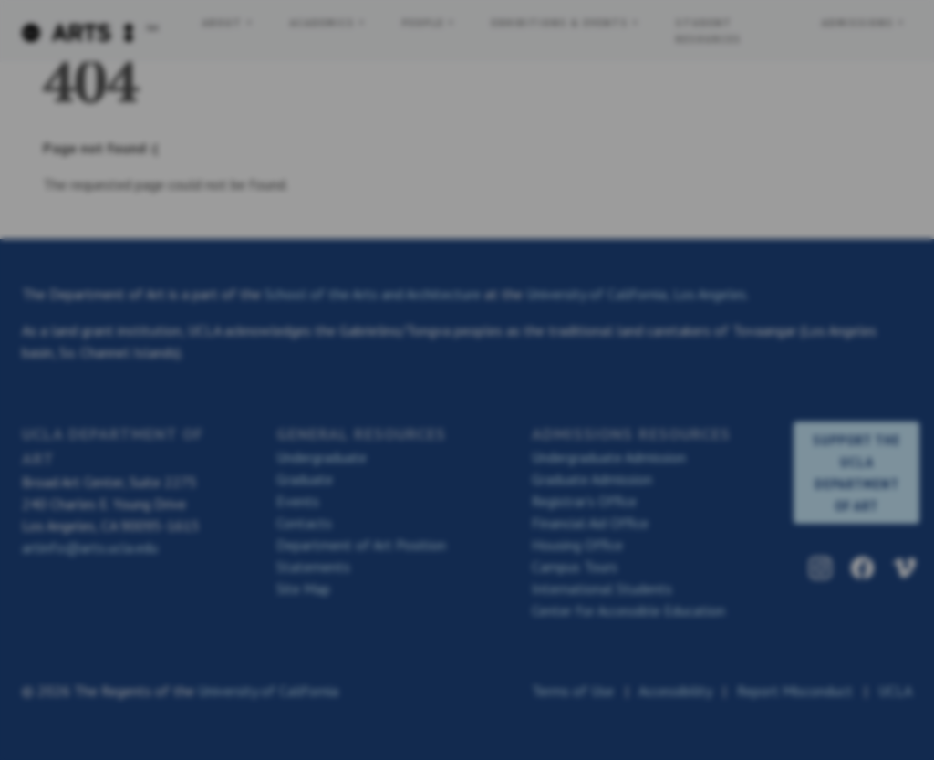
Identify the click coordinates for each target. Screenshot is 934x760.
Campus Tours (574, 566)
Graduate (304, 479)
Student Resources (709, 31)
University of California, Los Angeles (636, 294)
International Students (602, 588)
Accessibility (674, 691)
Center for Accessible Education (628, 610)
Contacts (304, 523)
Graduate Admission (592, 479)
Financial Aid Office (590, 523)
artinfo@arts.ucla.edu (90, 547)
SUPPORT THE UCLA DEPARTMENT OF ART (856, 473)
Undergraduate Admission (609, 457)
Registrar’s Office (584, 501)
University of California (268, 691)
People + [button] (428, 21)
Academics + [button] (331, 21)
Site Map (303, 588)
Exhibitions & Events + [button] (565, 21)
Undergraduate (321, 457)
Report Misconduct (795, 691)
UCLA (895, 691)
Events (297, 501)
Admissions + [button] (863, 22)
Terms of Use (573, 691)
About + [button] (228, 22)
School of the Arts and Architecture (373, 294)
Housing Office (577, 545)
